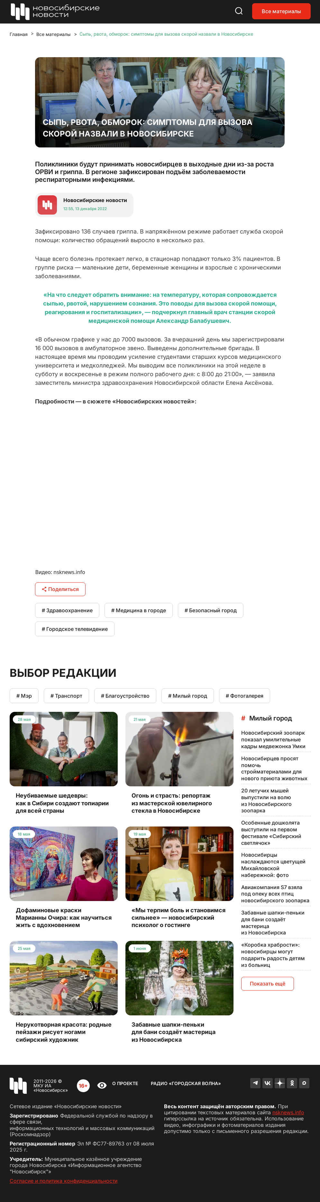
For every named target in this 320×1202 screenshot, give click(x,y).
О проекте (125, 1083)
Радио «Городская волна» (186, 1083)
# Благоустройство (125, 696)
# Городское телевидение (75, 629)
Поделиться (60, 589)
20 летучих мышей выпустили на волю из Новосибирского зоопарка (266, 800)
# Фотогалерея (244, 696)
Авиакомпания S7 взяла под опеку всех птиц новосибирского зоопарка (275, 894)
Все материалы (281, 11)
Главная (19, 34)
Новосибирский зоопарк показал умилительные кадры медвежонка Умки (273, 739)
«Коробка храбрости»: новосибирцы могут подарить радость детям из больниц (273, 954)
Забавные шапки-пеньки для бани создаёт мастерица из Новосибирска (273, 922)
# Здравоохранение (67, 610)
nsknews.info (288, 1112)
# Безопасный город (211, 610)
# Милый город (187, 696)
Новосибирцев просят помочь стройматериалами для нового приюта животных (274, 768)
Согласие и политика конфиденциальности (63, 1181)
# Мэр (24, 696)
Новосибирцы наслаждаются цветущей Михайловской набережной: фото (273, 865)
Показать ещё (267, 983)
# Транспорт (66, 696)
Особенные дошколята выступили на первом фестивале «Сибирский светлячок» (271, 832)
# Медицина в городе (138, 610)
